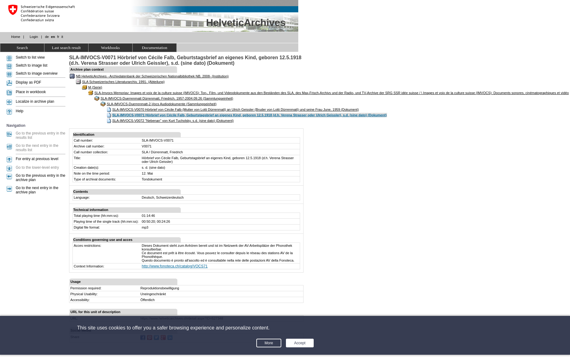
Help (19, 111)
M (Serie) (95, 87)
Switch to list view (30, 57)
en (53, 37)
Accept (300, 343)
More (269, 343)
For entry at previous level (37, 159)
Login (34, 37)
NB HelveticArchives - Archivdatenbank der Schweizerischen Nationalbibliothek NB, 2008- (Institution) (152, 76)
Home (15, 37)
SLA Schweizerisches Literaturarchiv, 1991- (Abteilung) (123, 82)
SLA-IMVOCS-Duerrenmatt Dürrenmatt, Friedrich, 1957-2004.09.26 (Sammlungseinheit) (167, 98)
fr (58, 37)
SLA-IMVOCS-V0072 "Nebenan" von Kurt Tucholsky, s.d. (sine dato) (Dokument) (172, 120)
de (47, 37)
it (62, 37)
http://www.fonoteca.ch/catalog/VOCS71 (175, 266)
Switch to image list (32, 65)
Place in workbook (31, 92)
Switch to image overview (36, 73)
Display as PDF (28, 82)
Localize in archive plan (35, 101)
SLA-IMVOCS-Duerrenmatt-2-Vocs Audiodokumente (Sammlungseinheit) (162, 104)
